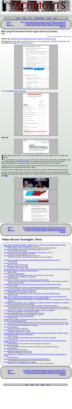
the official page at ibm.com (16, 91)
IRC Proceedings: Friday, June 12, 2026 (16, 266)
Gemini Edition (40, 18)
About (24, 18)
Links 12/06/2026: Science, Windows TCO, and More (20, 277)
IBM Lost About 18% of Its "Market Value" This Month (20, 362)
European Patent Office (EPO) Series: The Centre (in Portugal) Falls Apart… (27, 359)
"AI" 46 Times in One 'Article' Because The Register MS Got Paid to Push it (26, 280)
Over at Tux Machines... (11, 263)
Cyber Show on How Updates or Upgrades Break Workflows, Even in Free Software (29, 310)
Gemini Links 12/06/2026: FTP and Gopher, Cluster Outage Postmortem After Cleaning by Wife (32, 284)
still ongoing (18, 41)
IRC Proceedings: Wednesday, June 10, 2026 (17, 351)
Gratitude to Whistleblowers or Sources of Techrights (19, 290)
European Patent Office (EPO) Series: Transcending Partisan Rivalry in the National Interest (31, 287)
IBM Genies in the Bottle (11, 345)
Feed (55, 18)
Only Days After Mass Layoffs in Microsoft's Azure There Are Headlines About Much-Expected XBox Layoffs (36, 324)
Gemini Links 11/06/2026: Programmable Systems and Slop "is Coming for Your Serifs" (30, 337)
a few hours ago (23, 160)
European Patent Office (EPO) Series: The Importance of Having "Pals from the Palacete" (31, 305)
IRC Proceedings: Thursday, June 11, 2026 (17, 330)
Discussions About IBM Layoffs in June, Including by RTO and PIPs (24, 313)
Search (49, 18)
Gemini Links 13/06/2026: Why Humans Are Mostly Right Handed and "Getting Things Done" (32, 260)
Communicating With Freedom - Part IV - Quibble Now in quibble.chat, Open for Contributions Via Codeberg (36, 302)
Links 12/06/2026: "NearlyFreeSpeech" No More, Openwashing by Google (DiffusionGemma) (32, 293)
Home (18, 18)
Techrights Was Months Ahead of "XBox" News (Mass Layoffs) (22, 249)
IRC (30, 18)
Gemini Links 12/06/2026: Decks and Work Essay (19, 316)
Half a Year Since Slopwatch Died (14, 274)
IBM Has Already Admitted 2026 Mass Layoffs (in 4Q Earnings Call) (33, 39)
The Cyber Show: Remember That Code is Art (17, 255)
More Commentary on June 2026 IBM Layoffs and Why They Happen (24, 252)
